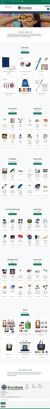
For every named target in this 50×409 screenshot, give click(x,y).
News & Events (27, 388)
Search (39, 384)
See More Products (25, 52)
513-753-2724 (8, 6)
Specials (22, 1)
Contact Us (3, 3)
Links (9, 1)
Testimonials (34, 387)
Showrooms (13, 1)
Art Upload (18, 1)
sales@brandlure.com (8, 7)
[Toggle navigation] (2, 12)
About (5, 1)
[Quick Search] (40, 9)
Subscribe (3, 403)
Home (2, 1)
